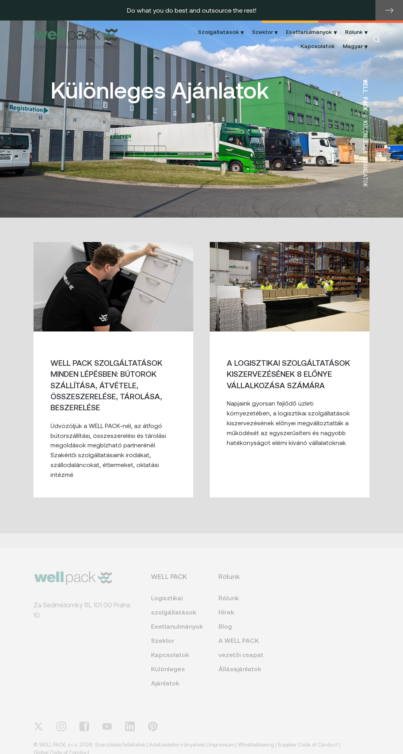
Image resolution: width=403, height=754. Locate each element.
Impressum (221, 750)
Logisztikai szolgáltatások (173, 610)
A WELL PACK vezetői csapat (240, 652)
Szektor (162, 645)
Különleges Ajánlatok (168, 681)
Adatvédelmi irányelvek (177, 750)
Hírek (226, 617)
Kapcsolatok (317, 46)
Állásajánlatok (239, 674)
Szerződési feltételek (120, 750)
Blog (225, 631)
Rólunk (228, 603)
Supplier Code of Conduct (308, 750)
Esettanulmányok (176, 631)
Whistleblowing (256, 750)
